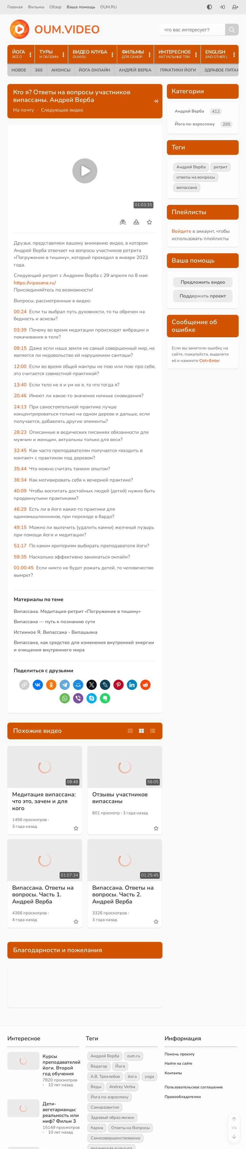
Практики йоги (178, 70)
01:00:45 (24, 568)
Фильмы (36, 7)
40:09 (20, 491)
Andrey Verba (122, 1087)
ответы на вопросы (195, 177)
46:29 (20, 509)
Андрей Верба (135, 70)
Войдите (181, 231)
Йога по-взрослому (195, 124)
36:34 (20, 480)
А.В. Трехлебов (105, 1076)
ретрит (220, 167)
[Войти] (222, 8)
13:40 (20, 385)
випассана (186, 187)
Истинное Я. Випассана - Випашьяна (55, 632)
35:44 (20, 468)
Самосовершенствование (115, 1138)
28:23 (20, 432)
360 (38, 70)
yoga (149, 1076)
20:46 (20, 395)
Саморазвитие (105, 1107)
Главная (15, 7)
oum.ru (133, 1056)
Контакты (173, 1073)
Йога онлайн (94, 70)
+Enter (209, 361)
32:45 (20, 450)
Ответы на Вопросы (130, 1128)
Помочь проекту (179, 1054)
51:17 (20, 545)
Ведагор (99, 1066)
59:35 (20, 557)
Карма (97, 1128)
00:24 (20, 311)
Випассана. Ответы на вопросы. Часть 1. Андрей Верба (43, 894)
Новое (19, 70)
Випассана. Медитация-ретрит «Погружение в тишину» (77, 611)
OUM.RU (108, 7)
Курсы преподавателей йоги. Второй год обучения (61, 1065)
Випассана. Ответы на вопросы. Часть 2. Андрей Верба (123, 894)
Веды (96, 1087)
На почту (23, 110)
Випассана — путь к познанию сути (54, 621)
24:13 (20, 407)
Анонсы (60, 70)
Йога (120, 1066)
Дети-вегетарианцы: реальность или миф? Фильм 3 (61, 1112)
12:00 (20, 366)
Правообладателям (183, 1096)
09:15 (20, 348)
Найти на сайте (179, 1063)
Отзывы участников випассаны (120, 798)
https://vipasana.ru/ (35, 283)
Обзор (55, 7)
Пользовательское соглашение (194, 1087)
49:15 (20, 527)
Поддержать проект (203, 296)
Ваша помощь (81, 7)
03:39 (20, 330)
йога (132, 1076)
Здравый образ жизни (112, 1117)
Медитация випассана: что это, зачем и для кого (44, 801)
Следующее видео (62, 110)
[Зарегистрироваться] (235, 8)
